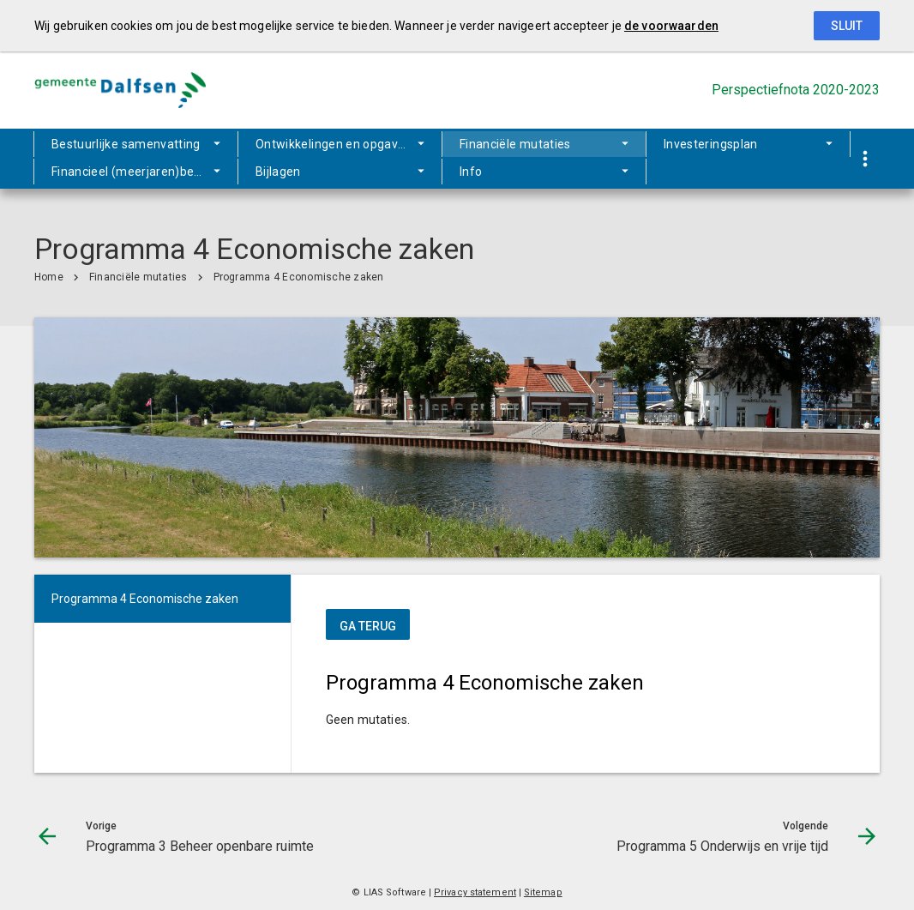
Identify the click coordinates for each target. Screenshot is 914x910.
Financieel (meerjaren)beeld (131, 171)
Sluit (847, 26)
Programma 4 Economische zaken (298, 277)
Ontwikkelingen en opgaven (330, 146)
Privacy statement (475, 892)
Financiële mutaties (516, 146)
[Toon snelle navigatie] (865, 159)
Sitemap (543, 892)
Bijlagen (285, 171)
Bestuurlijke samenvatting (126, 146)
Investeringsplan (669, 146)
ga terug (368, 626)
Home (48, 277)
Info (370, 171)
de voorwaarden (671, 26)
